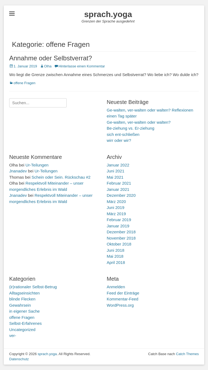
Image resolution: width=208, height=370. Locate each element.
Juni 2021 (115, 171)
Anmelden (116, 286)
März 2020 (116, 201)
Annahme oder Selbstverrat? (50, 58)
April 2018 (116, 262)
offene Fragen (24, 83)
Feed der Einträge (123, 293)
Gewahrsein (20, 305)
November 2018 (121, 238)
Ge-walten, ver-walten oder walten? (139, 122)
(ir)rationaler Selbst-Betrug (33, 286)
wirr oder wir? (119, 140)
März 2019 (116, 213)
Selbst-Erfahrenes (25, 323)
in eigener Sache (24, 311)
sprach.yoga (108, 14)
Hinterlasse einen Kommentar (81, 66)
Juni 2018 (115, 250)
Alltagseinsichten (24, 293)
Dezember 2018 (121, 232)
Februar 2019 (119, 219)
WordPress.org (120, 305)
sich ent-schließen (123, 134)
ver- (12, 335)
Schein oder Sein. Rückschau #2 (61, 177)
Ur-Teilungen (36, 165)
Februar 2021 (119, 183)
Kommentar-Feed (122, 299)
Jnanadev (18, 171)
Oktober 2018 (119, 244)
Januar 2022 (118, 165)
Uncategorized (22, 329)
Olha (47, 66)
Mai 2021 (115, 177)
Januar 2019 (118, 226)
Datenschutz (19, 359)
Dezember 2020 (121, 195)
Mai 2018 (115, 256)
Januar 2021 (118, 189)
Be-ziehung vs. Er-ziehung (130, 128)
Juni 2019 (115, 207)
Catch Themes (187, 354)
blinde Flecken (22, 299)
